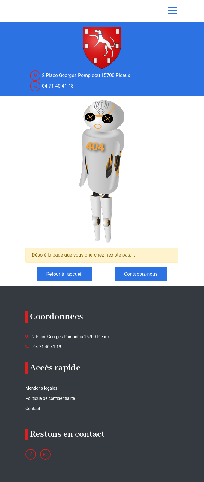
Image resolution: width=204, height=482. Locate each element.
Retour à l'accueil (64, 274)
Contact (33, 408)
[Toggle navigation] (172, 10)
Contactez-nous (141, 274)
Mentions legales (41, 388)
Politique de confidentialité (50, 398)
